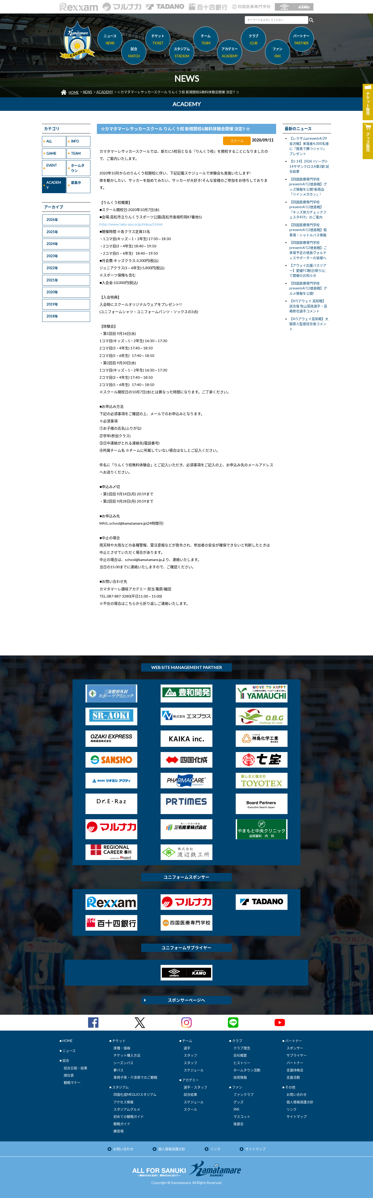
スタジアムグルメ (126, 1109)
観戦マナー (72, 1082)
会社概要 (240, 1055)
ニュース (110, 40)
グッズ (238, 1102)
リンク (291, 1109)
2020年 (52, 292)
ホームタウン (77, 168)
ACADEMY (104, 92)
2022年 (52, 268)
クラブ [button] (253, 40)
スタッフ (190, 1055)
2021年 (52, 280)
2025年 (52, 232)
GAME (51, 153)
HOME (74, 92)
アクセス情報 (123, 1102)
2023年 (52, 256)
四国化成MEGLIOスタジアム (134, 1094)
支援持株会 (294, 1070)
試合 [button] (134, 53)
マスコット (241, 1116)
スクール (190, 1109)
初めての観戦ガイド (128, 1116)
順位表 (69, 1075)
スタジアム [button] (181, 53)
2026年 (52, 220)
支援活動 (293, 1077)
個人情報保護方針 (299, 1102)
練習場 (118, 1131)
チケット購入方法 (126, 1055)
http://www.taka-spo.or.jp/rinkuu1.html (130, 224)
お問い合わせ (296, 1094)
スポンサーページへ (186, 1000)
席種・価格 (121, 1048)
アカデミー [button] (229, 53)
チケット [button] (158, 40)
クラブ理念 (241, 1048)
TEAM (76, 153)
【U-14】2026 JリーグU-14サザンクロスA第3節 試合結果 (309, 166)
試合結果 (190, 1094)
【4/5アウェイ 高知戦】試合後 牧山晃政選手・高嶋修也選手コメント (308, 306)
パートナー (294, 1063)
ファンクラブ (243, 1094)
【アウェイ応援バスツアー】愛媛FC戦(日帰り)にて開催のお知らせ (307, 270)
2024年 (52, 244)
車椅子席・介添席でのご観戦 (135, 1077)
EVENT (51, 165)
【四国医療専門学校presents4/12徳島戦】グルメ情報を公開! (308, 288)
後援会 (238, 1124)
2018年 (52, 316)
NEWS (87, 92)
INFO (75, 141)
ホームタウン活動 (246, 1070)
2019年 (52, 304)
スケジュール (194, 1070)
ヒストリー (241, 1063)
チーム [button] (206, 40)
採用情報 (240, 1077)
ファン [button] (277, 53)
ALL (49, 141)
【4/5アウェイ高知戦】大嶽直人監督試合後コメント (308, 324)
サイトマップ (296, 1116)
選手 (187, 1048)
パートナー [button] (301, 40)
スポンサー (294, 1048)
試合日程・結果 (75, 1068)
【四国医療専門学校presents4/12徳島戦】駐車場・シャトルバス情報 (308, 230)
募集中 (76, 182)
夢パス (118, 1070)
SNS (236, 1109)
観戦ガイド (121, 1124)
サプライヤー (296, 1055)
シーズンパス (123, 1063)
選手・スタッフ (195, 1087)
